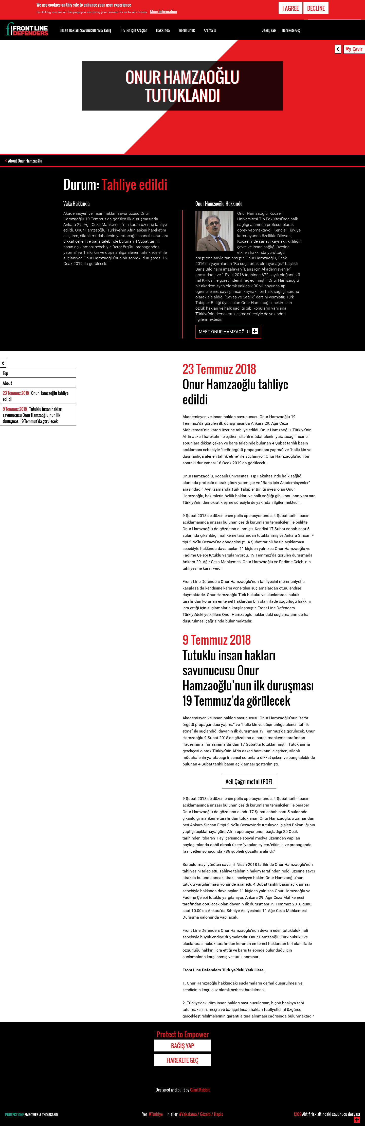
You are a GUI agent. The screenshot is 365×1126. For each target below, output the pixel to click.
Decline (316, 8)
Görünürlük (187, 30)
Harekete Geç (291, 30)
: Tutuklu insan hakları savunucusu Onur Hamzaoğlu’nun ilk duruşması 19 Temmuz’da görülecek (32, 415)
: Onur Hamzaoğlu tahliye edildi (35, 396)
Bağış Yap (269, 30)
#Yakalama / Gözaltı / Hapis (201, 1114)
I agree (290, 8)
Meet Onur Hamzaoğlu (224, 331)
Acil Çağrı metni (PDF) (249, 781)
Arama (210, 29)
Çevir (357, 48)
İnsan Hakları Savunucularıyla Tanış (85, 30)
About (7, 383)
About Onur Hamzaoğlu (25, 161)
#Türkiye (156, 1114)
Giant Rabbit (200, 1090)
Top (5, 373)
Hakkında (163, 30)
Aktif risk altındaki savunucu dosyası (327, 1114)
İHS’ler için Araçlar (133, 30)
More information (163, 11)
